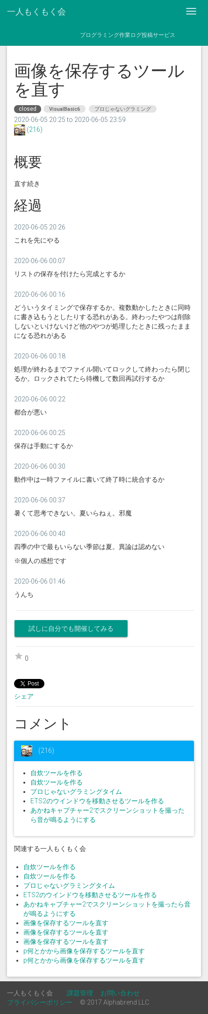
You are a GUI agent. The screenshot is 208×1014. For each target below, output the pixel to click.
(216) (34, 129)
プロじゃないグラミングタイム (76, 791)
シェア (24, 696)
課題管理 (80, 993)
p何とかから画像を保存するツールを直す (84, 951)
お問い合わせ (120, 993)
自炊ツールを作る (56, 773)
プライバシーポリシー (39, 1002)
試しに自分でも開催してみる (71, 628)
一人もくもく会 (36, 11)
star (18, 656)
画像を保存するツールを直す (65, 923)
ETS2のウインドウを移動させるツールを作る (97, 801)
